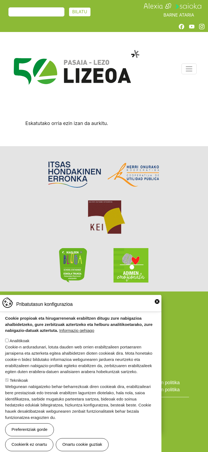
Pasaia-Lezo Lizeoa (76, 53)
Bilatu (79, 11)
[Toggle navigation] (189, 68)
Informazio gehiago (76, 337)
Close (157, 308)
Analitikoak (19, 347)
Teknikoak (19, 387)
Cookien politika (163, 382)
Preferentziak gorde (30, 436)
